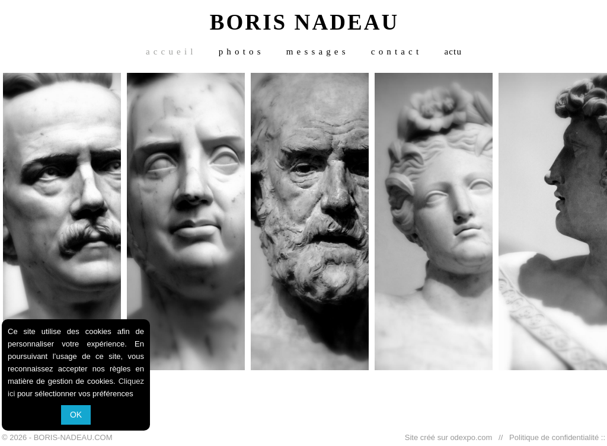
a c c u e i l (170, 51)
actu (453, 51)
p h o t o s (240, 51)
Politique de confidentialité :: (555, 437)
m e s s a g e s (316, 51)
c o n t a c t (395, 51)
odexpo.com (473, 437)
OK (76, 414)
